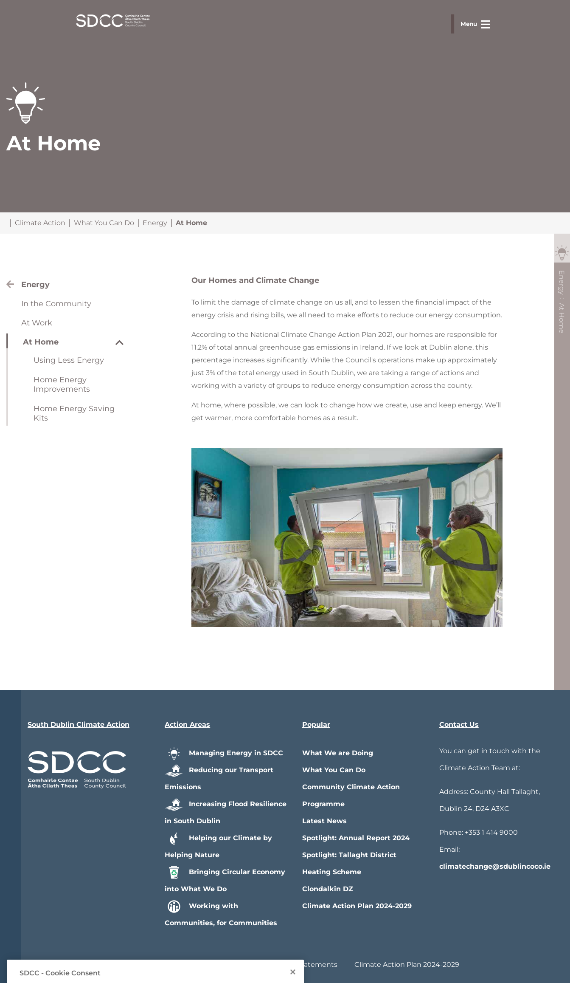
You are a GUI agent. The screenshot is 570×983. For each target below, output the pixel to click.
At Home (191, 223)
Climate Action (40, 223)
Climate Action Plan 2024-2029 (357, 906)
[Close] (292, 978)
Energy (155, 223)
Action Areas (187, 724)
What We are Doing (337, 753)
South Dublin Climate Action (78, 724)
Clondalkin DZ (327, 889)
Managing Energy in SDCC (224, 753)
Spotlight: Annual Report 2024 (356, 838)
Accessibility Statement (172, 964)
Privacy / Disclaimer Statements (283, 964)
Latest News (324, 821)
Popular (316, 724)
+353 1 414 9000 (491, 832)
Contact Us (459, 724)
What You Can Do (104, 223)
